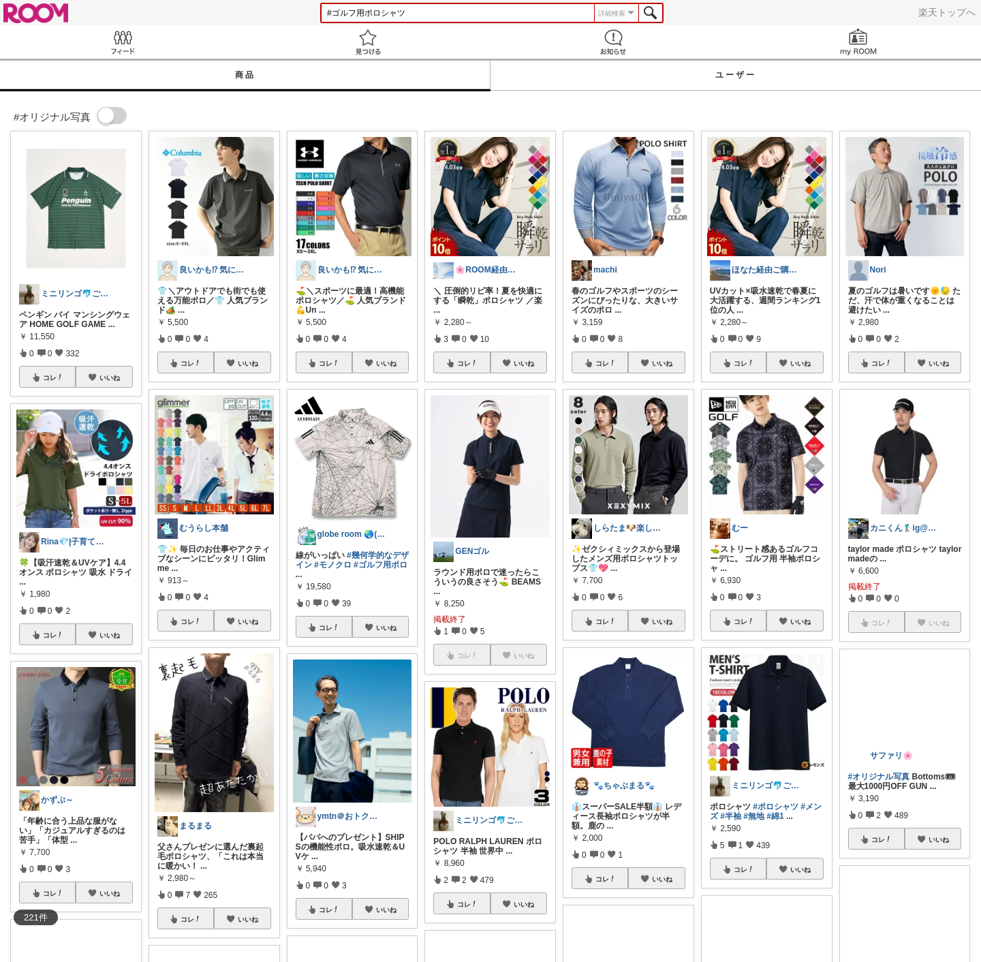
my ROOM (858, 42)
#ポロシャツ (775, 806)
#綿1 (774, 816)
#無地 (753, 816)
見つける (367, 42)
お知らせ (613, 42)
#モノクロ (333, 565)
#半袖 (730, 816)
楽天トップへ (947, 12)
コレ (53, 377)
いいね (109, 377)
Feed (122, 42)
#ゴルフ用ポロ (380, 565)
